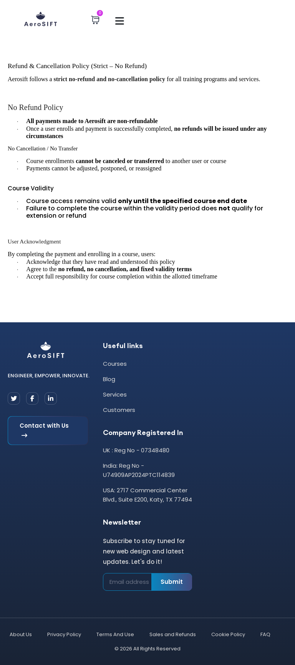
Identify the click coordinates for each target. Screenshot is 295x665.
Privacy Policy (64, 634)
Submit (172, 582)
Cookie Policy (228, 634)
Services (115, 394)
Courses (115, 364)
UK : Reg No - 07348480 (136, 450)
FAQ (265, 634)
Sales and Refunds (172, 634)
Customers (119, 410)
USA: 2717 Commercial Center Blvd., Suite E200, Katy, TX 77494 (147, 494)
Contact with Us (44, 431)
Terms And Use (115, 634)
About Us (21, 634)
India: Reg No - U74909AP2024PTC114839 (139, 470)
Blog (109, 379)
